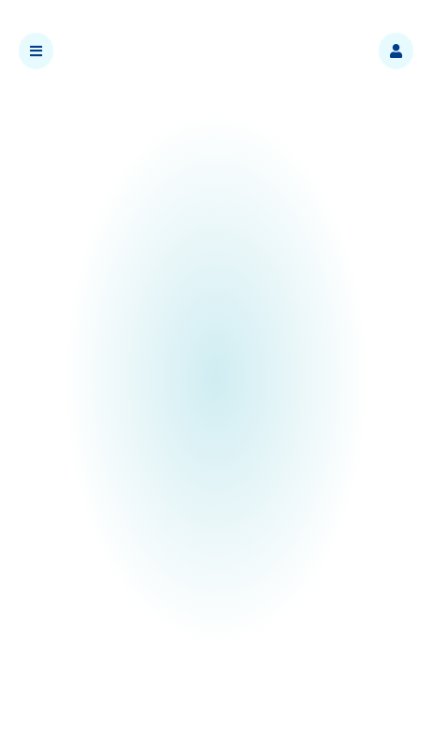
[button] (396, 51)
